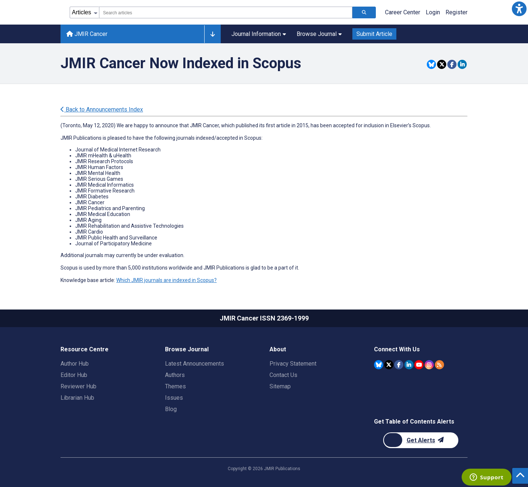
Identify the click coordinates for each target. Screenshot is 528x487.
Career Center (402, 12)
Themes (175, 386)
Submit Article (374, 33)
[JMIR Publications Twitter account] (388, 364)
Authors (175, 374)
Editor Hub (73, 374)
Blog (171, 409)
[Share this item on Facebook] (451, 64)
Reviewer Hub (78, 386)
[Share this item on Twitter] (441, 64)
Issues (174, 397)
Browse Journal (319, 33)
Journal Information (258, 33)
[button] (519, 9)
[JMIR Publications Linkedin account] (409, 364)
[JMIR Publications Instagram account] (429, 364)
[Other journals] (212, 34)
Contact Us (283, 374)
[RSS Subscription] (439, 364)
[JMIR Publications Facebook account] (398, 364)
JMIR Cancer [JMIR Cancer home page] (86, 33)
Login (433, 12)
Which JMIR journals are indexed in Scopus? (166, 280)
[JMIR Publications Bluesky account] (378, 364)
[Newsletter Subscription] (420, 440)
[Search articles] (364, 12)
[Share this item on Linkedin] (462, 64)
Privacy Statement (293, 363)
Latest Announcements (194, 363)
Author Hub (74, 363)
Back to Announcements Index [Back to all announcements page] (101, 109)
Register (456, 12)
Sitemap (280, 386)
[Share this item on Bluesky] (431, 64)
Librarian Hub (77, 397)
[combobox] (225, 12)
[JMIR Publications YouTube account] (418, 364)
